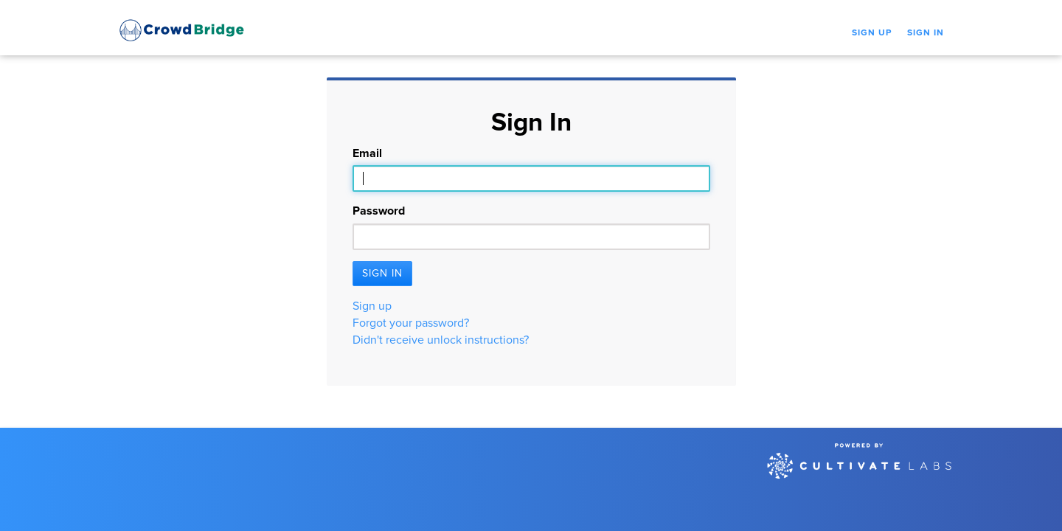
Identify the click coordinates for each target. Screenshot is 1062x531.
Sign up (372, 306)
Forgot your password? (411, 323)
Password (379, 211)
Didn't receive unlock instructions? (441, 340)
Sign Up (872, 33)
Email (367, 153)
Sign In (925, 33)
